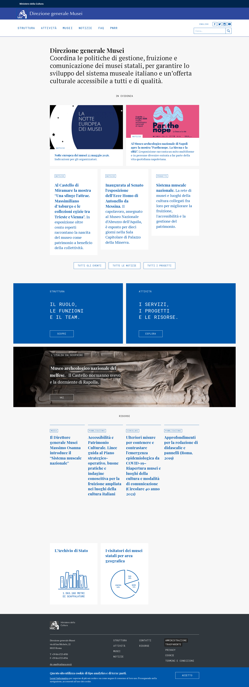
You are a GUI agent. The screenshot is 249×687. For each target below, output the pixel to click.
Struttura (26, 28)
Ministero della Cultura (32, 4)
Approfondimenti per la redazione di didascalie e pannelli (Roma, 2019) (181, 447)
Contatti (145, 640)
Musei (68, 28)
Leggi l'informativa (59, 678)
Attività (49, 28)
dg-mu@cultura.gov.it (61, 664)
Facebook (215, 24)
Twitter (220, 24)
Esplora (150, 333)
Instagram (224, 24)
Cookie (169, 655)
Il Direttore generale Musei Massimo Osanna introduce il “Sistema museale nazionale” (65, 450)
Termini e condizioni (179, 660)
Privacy (170, 649)
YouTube (229, 24)
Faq (101, 28)
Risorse (144, 645)
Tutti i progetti (159, 265)
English (204, 24)
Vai (62, 397)
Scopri (61, 333)
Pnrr (114, 28)
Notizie (85, 28)
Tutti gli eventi (89, 265)
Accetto (187, 675)
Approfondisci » (86, 135)
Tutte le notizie (124, 265)
